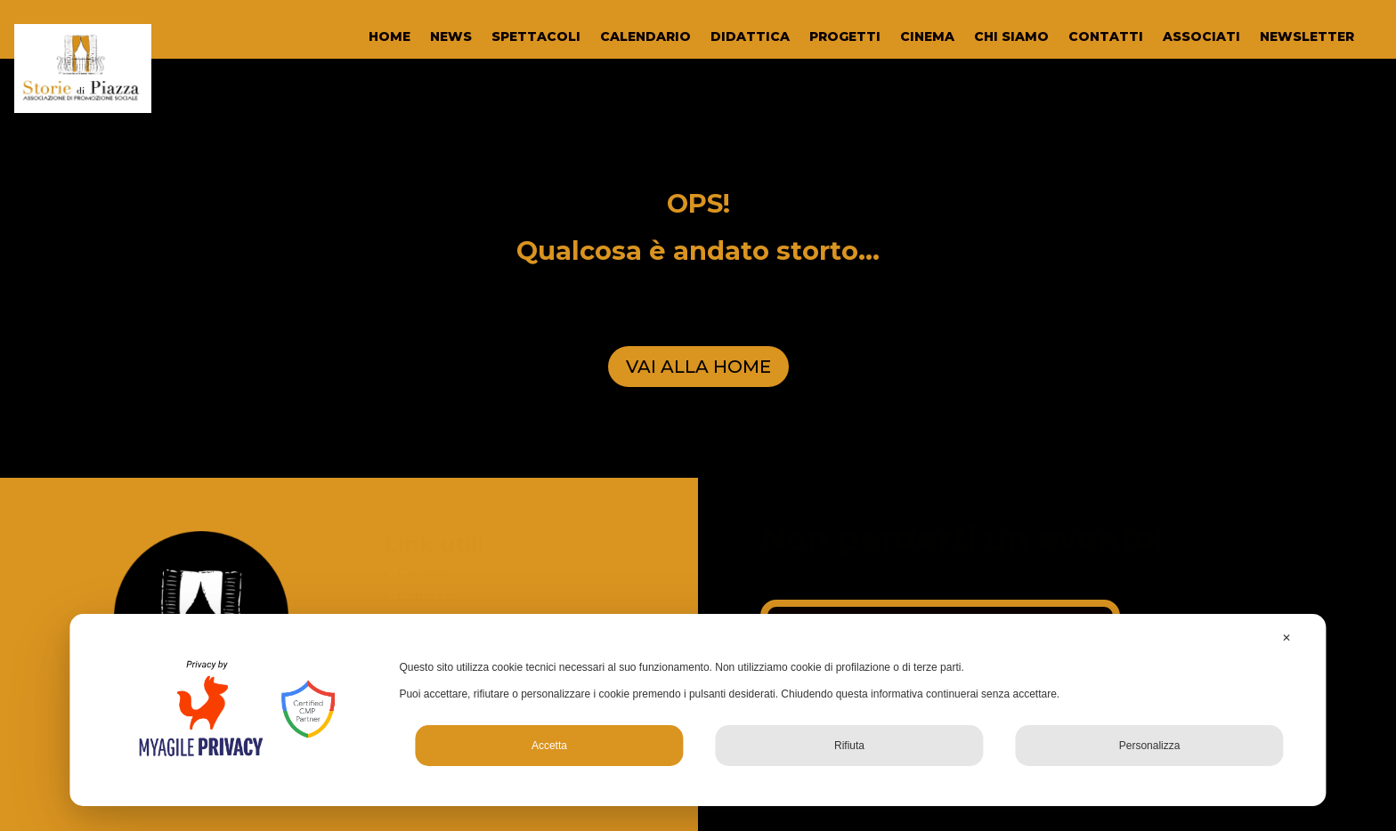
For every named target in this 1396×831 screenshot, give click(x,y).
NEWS (451, 37)
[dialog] (697, 710)
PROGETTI (845, 37)
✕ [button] (1286, 638)
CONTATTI (1105, 37)
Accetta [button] (549, 745)
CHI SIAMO (1011, 37)
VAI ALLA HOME (698, 366)
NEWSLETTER (1307, 37)
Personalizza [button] (1150, 745)
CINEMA (927, 37)
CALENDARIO (645, 37)
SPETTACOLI (535, 37)
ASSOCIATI (1201, 37)
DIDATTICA (750, 37)
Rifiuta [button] (849, 745)
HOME (389, 37)
